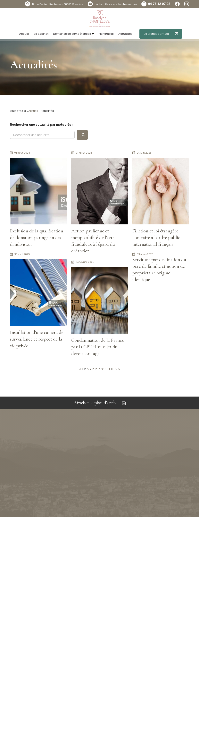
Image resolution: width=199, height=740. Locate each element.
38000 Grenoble (57, 4)
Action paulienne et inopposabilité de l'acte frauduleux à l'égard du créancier (93, 241)
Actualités (125, 34)
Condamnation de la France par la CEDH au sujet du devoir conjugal (97, 346)
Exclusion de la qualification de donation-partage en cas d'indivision (36, 237)
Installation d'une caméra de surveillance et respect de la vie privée (36, 339)
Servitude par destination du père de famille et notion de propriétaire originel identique (159, 270)
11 (112, 368)
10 (108, 368)
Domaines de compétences (72, 34)
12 (115, 368)
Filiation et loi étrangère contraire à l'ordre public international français (156, 237)
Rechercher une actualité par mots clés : (41, 124)
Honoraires (106, 34)
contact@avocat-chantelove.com (116, 4)
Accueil (24, 34)
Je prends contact (161, 34)
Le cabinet (41, 34)
